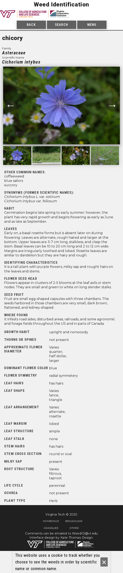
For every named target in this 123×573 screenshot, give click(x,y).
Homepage (51, 520)
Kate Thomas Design (77, 537)
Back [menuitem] (31, 25)
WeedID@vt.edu (85, 533)
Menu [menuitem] (91, 25)
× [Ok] (104, 562)
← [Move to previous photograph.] (10, 105)
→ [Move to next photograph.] (112, 105)
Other (74, 527)
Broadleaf (73, 520)
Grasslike (51, 527)
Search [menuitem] (61, 25)
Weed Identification (61, 4)
